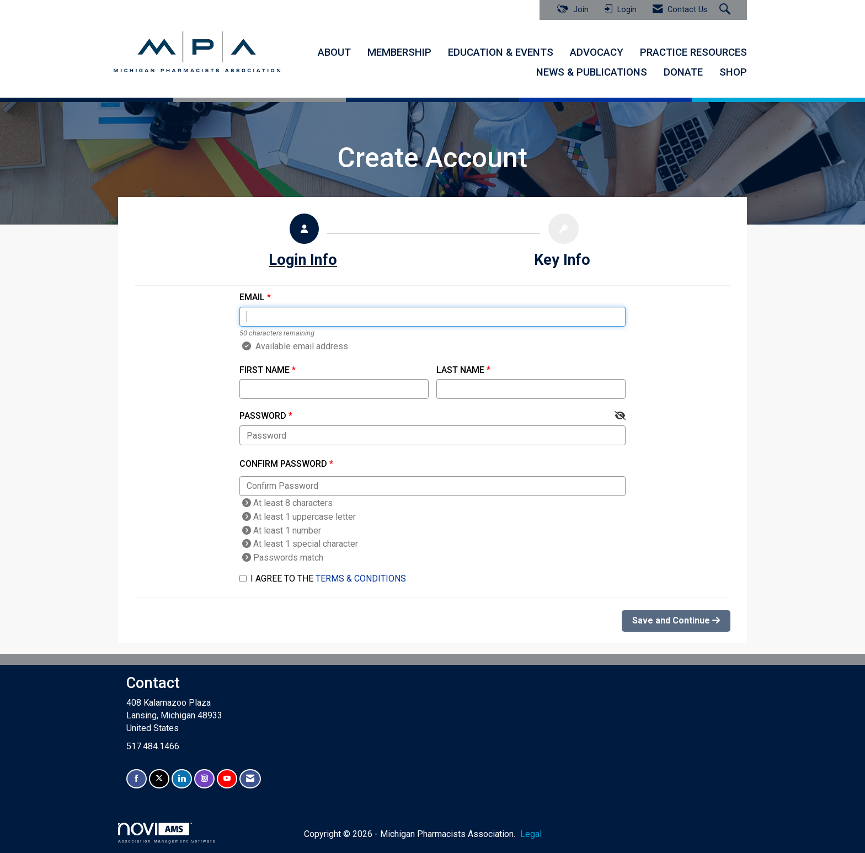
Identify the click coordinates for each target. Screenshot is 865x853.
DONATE (683, 72)
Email (252, 297)
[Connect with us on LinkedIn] (182, 778)
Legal (531, 834)
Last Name (460, 370)
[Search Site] (726, 10)
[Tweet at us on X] (159, 778)
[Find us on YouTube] (227, 778)
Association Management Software (167, 833)
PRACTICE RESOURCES (693, 52)
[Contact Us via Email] (250, 778)
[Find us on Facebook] (136, 778)
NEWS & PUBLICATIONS (591, 72)
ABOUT (334, 52)
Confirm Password (283, 464)
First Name (264, 370)
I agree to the (322, 578)
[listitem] (302, 244)
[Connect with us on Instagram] (204, 778)
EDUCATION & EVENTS (500, 52)
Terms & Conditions (361, 578)
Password (262, 415)
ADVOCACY (596, 52)
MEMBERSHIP (399, 52)
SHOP (733, 72)
